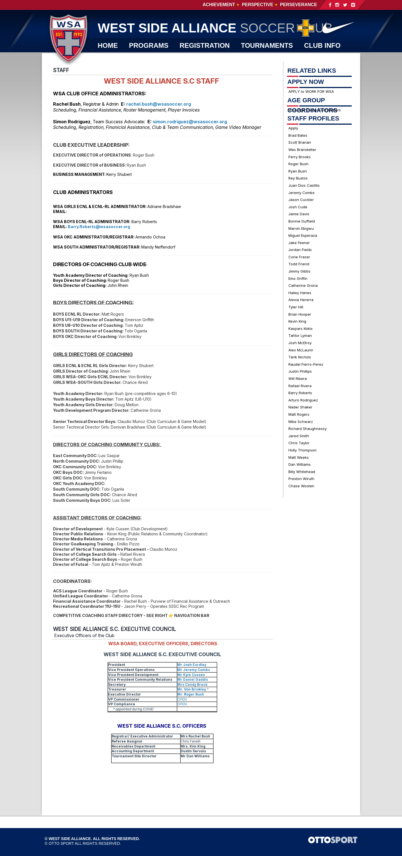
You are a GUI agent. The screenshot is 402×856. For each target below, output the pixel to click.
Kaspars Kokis (300, 328)
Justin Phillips (300, 371)
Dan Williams (299, 464)
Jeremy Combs (301, 192)
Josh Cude (297, 207)
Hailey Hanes (299, 292)
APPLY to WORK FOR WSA (311, 91)
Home (108, 45)
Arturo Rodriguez (303, 400)
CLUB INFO (322, 45)
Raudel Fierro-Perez (305, 364)
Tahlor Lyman (300, 335)
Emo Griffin (297, 278)
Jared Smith (298, 436)
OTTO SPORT (61, 843)
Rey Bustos (298, 178)
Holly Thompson (302, 450)
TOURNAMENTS (267, 45)
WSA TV (110, 58)
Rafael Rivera (300, 386)
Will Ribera (297, 378)
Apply (293, 128)
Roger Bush (298, 164)
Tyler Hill (295, 307)
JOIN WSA (181, 58)
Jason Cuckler (301, 199)
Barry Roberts (300, 393)
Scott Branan (299, 142)
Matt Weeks (298, 457)
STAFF (61, 70)
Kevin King (297, 321)
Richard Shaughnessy (307, 428)
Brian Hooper (299, 314)
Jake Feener (299, 242)
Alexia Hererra (301, 299)
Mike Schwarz (300, 421)
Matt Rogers (298, 414)
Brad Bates (297, 135)
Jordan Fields (300, 249)
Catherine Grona (303, 285)
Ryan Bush (297, 171)
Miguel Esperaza (302, 235)
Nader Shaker (300, 407)
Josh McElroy (300, 342)
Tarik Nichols (299, 357)
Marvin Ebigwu (301, 228)
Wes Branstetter (302, 149)
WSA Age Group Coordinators (314, 110)
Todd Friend (298, 264)
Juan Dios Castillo (304, 185)
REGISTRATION (205, 45)
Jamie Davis (298, 214)
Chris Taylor (299, 443)
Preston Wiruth (301, 478)
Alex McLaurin (300, 350)
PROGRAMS (148, 45)
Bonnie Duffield (301, 221)
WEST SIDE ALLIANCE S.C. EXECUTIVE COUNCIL (114, 629)
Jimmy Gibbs (299, 271)
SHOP (144, 58)
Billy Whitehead (301, 471)
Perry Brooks (299, 157)
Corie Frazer (299, 257)
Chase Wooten (301, 486)
